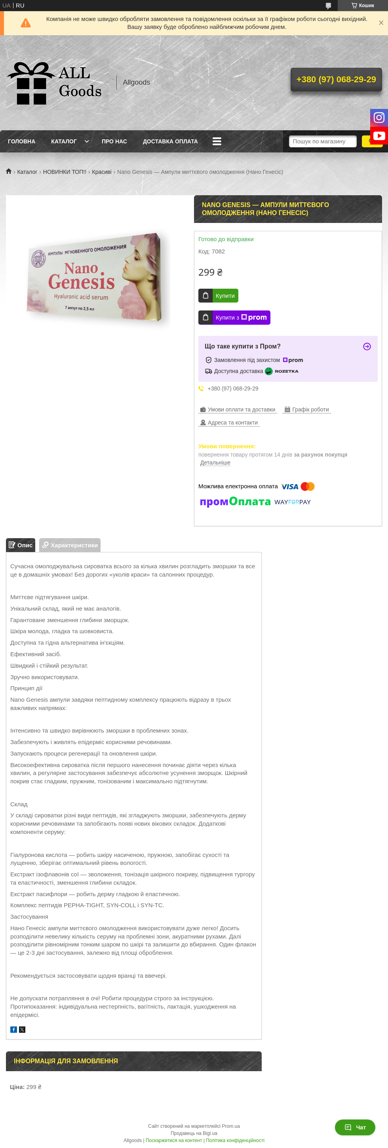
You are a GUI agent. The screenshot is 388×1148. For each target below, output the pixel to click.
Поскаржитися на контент (174, 1140)
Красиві (102, 172)
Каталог (64, 141)
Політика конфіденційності (235, 1140)
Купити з (241, 317)
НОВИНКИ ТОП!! (64, 172)
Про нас (114, 141)
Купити (225, 295)
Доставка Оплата (170, 141)
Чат (355, 1127)
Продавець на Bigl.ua (194, 1133)
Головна (21, 141)
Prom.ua (231, 1126)
